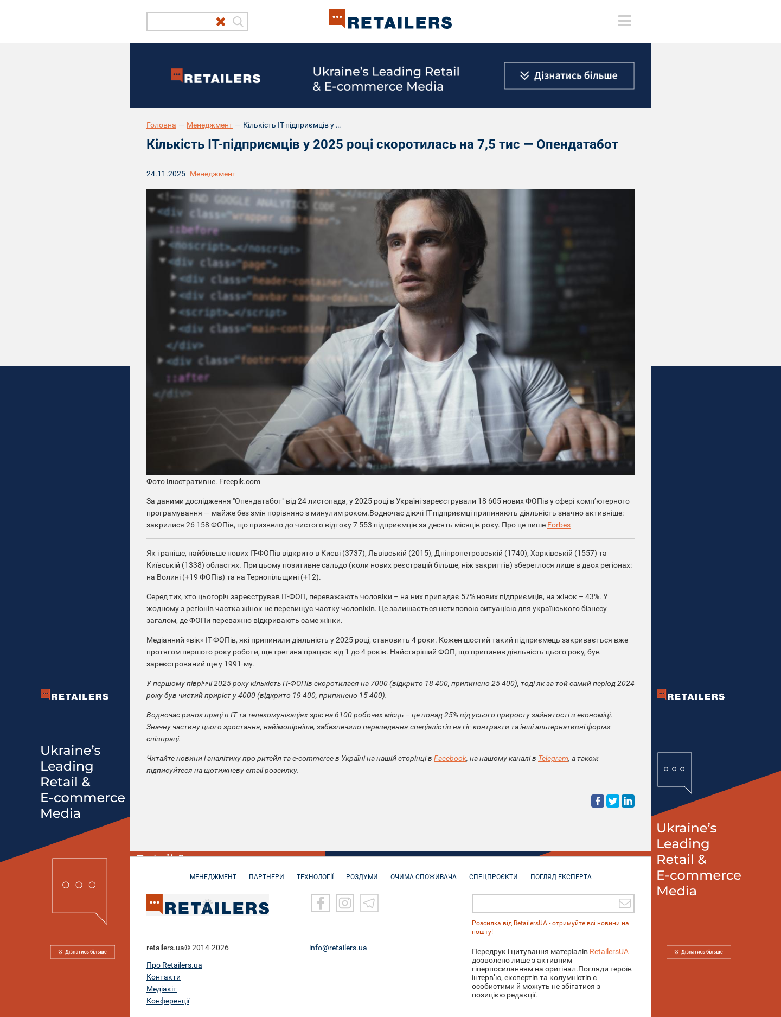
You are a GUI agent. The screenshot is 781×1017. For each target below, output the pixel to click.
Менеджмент (210, 124)
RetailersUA (609, 950)
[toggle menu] (625, 20)
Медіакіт (161, 988)
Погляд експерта (561, 871)
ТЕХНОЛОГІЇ (315, 871)
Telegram (553, 758)
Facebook (450, 758)
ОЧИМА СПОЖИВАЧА (423, 871)
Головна (161, 124)
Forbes (559, 524)
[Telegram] (369, 903)
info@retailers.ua (338, 947)
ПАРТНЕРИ (266, 871)
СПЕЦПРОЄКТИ (493, 871)
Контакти (163, 976)
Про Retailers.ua (174, 964)
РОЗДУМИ (362, 871)
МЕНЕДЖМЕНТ (213, 871)
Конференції (167, 1000)
